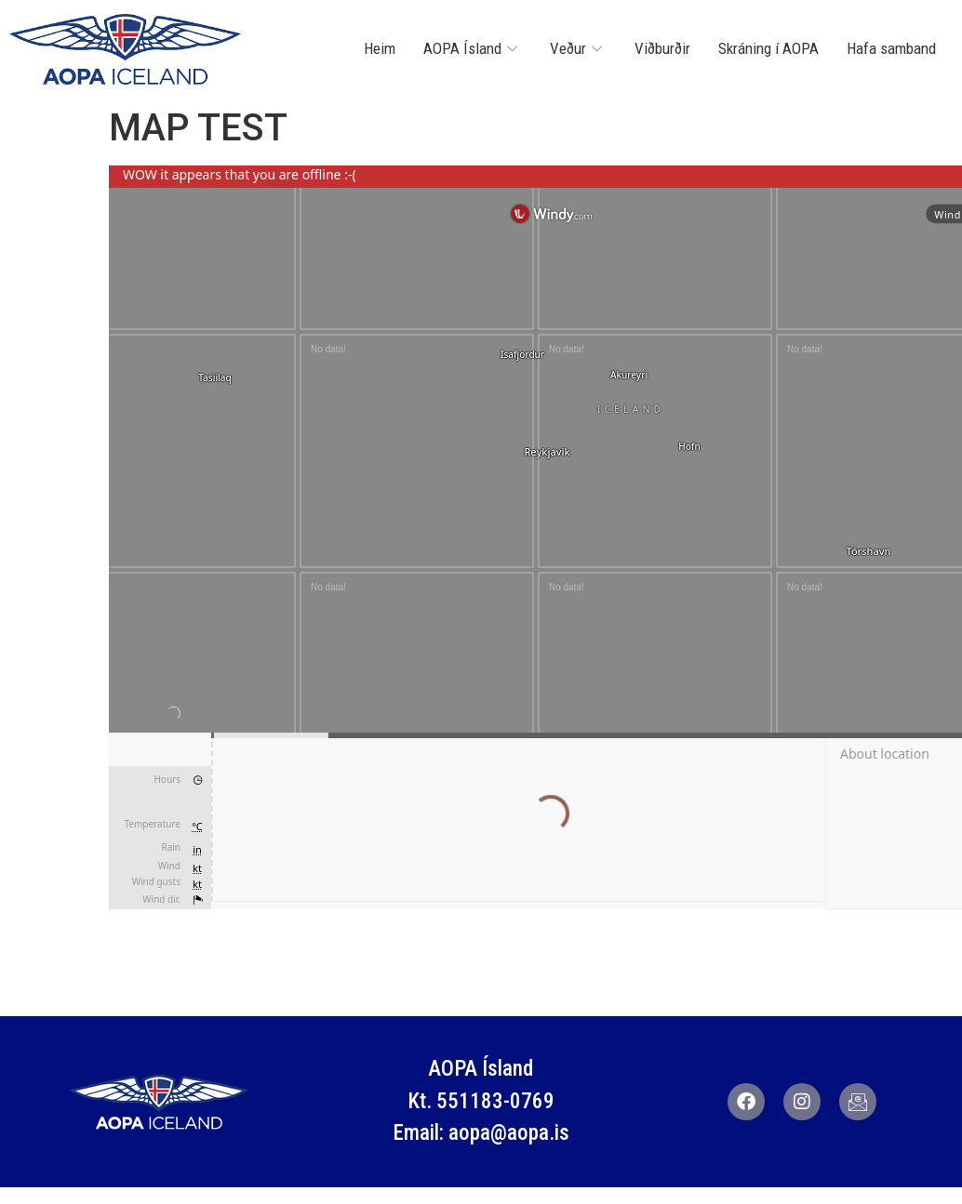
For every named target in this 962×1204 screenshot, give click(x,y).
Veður (578, 48)
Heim (379, 48)
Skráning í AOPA (768, 48)
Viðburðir (662, 48)
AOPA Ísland (472, 48)
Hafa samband (891, 48)
